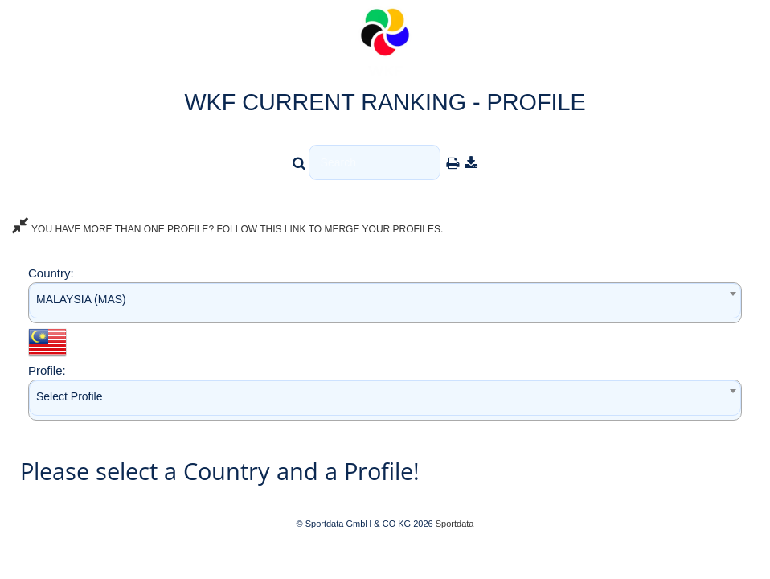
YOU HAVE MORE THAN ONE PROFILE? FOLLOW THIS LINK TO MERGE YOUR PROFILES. (227, 229)
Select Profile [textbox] (69, 396)
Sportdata (455, 523)
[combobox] (385, 302)
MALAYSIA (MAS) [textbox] (81, 299)
